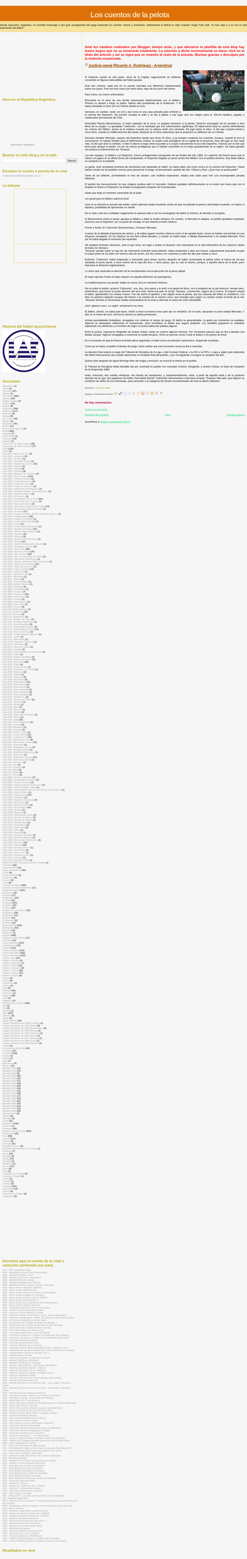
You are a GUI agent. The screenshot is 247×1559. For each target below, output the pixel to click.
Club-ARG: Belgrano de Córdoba (19, 473)
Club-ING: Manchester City (16, 739)
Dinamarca (8, 892)
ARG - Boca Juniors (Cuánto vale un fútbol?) (25, 1297)
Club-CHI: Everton (12, 614)
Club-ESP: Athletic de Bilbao (17, 657)
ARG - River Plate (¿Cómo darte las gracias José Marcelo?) (33, 1408)
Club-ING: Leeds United (14, 734)
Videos (6, 1191)
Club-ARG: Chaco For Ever (16, 483)
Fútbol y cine (9, 958)
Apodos (6, 398)
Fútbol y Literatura (12, 968)
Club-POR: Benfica (12, 810)
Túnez (6, 1178)
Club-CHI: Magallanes (14, 616)
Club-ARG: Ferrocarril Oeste (17, 503)
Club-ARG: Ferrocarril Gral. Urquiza (20, 501)
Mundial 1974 (9, 1091)
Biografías (8, 423)
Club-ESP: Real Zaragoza (16, 694)
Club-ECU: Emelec (12, 649)
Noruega (7, 1118)
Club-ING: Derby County (15, 732)
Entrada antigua (235, 414)
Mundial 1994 (9, 1103)
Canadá (6, 441)
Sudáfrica (7, 1163)
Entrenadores (9, 925)
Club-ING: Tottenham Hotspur (17, 757)
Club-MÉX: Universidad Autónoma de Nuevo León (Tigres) (32, 789)
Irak (4, 1005)
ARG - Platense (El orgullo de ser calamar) (24, 1370)
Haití (5, 988)
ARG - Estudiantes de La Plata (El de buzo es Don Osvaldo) (33, 1325)
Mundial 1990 (9, 1101)
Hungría (7, 995)
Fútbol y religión (11, 975)
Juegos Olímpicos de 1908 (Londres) (21, 1023)
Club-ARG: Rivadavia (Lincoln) (18, 546)
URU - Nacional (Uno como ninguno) (21, 1533)
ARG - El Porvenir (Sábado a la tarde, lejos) (24, 1320)
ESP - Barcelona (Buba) (15, 1458)
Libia (5, 1060)
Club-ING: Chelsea (12, 729)
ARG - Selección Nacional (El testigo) (21, 1425)
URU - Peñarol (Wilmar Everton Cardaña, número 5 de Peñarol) (35, 1541)
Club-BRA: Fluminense (14, 596)
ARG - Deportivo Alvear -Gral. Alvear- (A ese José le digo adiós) (35, 1315)
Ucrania (6, 1183)
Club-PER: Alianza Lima (15, 794)
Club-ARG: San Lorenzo (15, 554)
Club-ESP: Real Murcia (14, 684)
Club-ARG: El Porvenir (14, 496)
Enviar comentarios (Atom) (115, 421)
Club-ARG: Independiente (15, 516)
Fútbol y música (10, 970)
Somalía (7, 1161)
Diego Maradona (11, 890)
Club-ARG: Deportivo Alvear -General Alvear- (25, 491)
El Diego (7, 902)
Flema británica (10, 942)
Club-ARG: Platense (13, 534)
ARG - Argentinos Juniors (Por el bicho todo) (25, 1272)
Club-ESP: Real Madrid (14, 682)
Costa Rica (8, 877)
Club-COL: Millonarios (14, 639)
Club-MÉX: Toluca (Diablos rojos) (19, 787)
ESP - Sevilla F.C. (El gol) (15, 1483)
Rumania (7, 1151)
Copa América (10, 867)
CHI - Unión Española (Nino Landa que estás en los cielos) (32, 1450)
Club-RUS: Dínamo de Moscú (17, 817)
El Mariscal (8, 912)
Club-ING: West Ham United (17, 759)
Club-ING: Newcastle (13, 744)
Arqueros (7, 411)
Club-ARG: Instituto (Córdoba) (18, 519)
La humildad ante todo (14, 1048)
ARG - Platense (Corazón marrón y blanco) (24, 1367)
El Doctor (7, 905)
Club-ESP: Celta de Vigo (15, 667)
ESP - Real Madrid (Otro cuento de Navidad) (25, 1473)
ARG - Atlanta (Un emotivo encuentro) (22, 1277)
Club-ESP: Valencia (12, 702)
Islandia (6, 1010)
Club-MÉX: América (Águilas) (17, 777)
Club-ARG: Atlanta (12, 468)
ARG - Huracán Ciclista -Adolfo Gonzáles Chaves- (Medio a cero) (35, 1347)
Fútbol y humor (10, 965)
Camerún (7, 438)
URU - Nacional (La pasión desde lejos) (22, 1525)
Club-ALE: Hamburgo (13, 456)
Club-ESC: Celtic (11, 654)
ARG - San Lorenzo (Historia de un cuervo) (24, 1418)
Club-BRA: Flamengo (13, 594)
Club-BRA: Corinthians (14, 589)
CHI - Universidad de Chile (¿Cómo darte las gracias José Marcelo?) (37, 1448)
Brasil (5, 431)
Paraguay (7, 1128)
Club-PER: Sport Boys (14, 802)
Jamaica (7, 1015)
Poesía (6, 1138)
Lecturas (7, 1053)
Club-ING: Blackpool (13, 727)
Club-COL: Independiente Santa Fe (20, 634)
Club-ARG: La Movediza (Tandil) (19, 521)
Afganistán (8, 386)
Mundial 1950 (9, 1075)
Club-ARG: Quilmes (12, 536)
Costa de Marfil (10, 875)
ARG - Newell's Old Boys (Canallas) (21, 1360)
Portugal (7, 1143)
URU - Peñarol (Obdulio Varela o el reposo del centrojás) (31, 1538)
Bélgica (6, 421)
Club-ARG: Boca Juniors (15, 476)
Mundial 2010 (9, 1113)
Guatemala (8, 983)
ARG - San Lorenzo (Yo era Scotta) (20, 1420)
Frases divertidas (11, 955)
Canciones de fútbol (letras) (16, 443)
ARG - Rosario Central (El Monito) (20, 1415)
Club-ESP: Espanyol (13, 672)
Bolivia (6, 426)
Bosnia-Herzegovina (13, 428)
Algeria (6, 393)
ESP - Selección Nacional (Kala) (19, 1480)
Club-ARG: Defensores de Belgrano (20, 488)
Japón (6, 1018)
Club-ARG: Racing (12, 541)
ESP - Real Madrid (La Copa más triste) (22, 1468)
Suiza (5, 1168)
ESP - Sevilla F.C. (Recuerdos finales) (22, 1488)
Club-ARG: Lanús (11, 524)
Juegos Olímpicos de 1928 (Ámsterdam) (23, 1028)
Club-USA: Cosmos (12, 857)
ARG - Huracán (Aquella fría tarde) (20, 1340)
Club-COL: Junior (11, 636)
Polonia (6, 1141)
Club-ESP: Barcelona (13, 662)
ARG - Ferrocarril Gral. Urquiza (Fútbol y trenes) (27, 1327)
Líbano (6, 1055)
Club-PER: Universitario (14, 807)
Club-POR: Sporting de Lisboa (18, 815)
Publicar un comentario (96, 409)
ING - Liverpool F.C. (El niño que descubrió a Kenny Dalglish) (33, 1495)
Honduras (7, 993)
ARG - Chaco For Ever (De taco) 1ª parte (23, 1310)
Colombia (7, 865)
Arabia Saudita (10, 401)
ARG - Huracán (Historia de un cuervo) (22, 1345)
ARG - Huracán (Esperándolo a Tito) (21, 1342)
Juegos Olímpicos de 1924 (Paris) (20, 1025)
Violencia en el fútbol (13, 1193)
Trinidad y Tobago (11, 1176)
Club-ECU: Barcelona (13, 644)
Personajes (8, 1133)
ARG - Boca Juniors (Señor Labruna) (21, 1305)
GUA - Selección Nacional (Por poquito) (22, 1490)
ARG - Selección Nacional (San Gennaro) (23, 1433)
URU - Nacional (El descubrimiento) (20, 1518)
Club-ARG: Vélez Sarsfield (16, 569)
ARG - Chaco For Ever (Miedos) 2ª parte (23, 1312)
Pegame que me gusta (14, 1131)
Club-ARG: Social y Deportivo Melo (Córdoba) (26, 561)
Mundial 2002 (9, 1108)
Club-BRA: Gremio (12, 599)
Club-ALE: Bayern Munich (16, 453)
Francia (6, 948)
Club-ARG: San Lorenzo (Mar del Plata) (22, 556)
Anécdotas (8, 396)
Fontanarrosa (9, 945)
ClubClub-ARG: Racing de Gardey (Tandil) (24, 862)
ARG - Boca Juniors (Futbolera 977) (21, 1300)
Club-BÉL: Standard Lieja (15, 574)
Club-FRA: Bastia (11, 704)
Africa (5, 388)
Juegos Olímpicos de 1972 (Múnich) (21, 1038)
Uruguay (7, 1186)
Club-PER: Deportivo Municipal (18, 800)
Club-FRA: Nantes (12, 712)
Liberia (6, 1058)
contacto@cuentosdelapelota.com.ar (22, 175)
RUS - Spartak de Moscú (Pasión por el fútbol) (26, 1515)
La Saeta (7, 1050)
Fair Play (7, 940)
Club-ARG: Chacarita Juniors (17, 481)
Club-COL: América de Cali (16, 631)
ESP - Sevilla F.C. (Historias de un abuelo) (24, 1485)
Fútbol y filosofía (11, 960)
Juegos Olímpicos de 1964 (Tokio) (20, 1035)
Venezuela (8, 1188)
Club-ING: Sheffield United (16, 749)
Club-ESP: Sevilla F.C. (14, 697)
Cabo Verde (8, 436)
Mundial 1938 (9, 1073)
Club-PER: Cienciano (13, 797)
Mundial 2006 (9, 1111)
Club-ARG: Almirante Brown (16, 461)
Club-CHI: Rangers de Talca (17, 619)
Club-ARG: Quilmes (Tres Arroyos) (20, 539)
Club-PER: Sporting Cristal (16, 805)
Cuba (5, 882)
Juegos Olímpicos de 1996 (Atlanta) (20, 1043)
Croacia (6, 880)
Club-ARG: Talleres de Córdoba (18, 564)
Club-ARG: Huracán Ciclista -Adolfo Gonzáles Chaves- (30, 514)
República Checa (11, 1146)
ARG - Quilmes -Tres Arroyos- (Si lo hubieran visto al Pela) (32, 1377)
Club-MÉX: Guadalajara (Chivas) (19, 779)
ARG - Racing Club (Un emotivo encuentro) (24, 1393)
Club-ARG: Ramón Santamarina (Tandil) (23, 544)
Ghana (6, 978)
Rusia (5, 1153)
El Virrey (7, 922)
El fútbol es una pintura (14, 910)
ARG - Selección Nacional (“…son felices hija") (26, 1435)
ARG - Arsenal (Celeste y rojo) (18, 1275)
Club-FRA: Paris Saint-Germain (18, 714)
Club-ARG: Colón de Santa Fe (18, 486)
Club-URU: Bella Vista (14, 827)
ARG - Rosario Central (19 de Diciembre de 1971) (27, 1410)
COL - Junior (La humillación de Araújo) (22, 1453)
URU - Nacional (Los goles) (16, 1528)
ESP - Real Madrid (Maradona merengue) (23, 1470)
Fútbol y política (10, 973)
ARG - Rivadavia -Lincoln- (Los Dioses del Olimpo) (28, 1398)
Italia (5, 1013)
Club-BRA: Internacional (15, 601)
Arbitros (6, 403)
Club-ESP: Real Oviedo (14, 687)
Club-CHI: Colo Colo (13, 611)
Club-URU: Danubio (13, 832)
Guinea (6, 985)
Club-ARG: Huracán (13, 511)
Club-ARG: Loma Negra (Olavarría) (20, 526)
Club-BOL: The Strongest (15, 581)
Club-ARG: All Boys (12, 458)
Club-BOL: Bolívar (12, 579)
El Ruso (6, 917)
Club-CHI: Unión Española (16, 624)
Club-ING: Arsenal (12, 724)
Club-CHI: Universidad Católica (18, 626)
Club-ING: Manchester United (17, 742)
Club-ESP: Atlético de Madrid (17, 659)
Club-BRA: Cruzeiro (12, 591)
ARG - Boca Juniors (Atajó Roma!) (20, 1290)
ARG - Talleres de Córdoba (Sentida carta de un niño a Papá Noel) (36, 1440)
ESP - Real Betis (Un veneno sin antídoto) (24, 1465)
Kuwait (6, 1045)
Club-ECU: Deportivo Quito (16, 646)
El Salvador (8, 920)
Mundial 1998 (9, 1106)
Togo (5, 1171)
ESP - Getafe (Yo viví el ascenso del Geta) (24, 1463)
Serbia (6, 1158)
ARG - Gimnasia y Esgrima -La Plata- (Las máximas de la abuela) (36, 1335)
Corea (6, 872)
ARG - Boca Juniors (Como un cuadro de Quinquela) (29, 1292)
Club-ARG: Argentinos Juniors (18, 463)
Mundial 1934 (9, 1070)
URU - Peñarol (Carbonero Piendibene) (22, 1535)
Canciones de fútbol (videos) (17, 446)
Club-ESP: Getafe (11, 674)
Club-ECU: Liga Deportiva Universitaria (22, 651)
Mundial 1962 (9, 1083)
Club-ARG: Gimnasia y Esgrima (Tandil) (22, 509)
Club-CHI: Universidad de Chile (18, 629)
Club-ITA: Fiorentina (13, 762)
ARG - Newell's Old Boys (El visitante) (22, 1362)
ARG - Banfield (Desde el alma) (18, 1280)
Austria (6, 416)
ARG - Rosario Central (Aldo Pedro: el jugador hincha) (30, 1413)
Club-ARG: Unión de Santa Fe (18, 566)
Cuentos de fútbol (102, 388)
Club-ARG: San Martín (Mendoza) (20, 559)
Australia (7, 413)
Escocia (6, 930)
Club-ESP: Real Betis (13, 679)
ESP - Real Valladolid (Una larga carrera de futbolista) (30, 1478)
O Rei (5, 1121)
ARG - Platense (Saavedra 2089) (19, 1375)
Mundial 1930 (9, 1068)
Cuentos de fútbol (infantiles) (17, 887)
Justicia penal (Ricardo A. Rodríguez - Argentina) (130, 65)
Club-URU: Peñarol (12, 845)
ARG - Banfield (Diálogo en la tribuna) (22, 1282)
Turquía (6, 1181)
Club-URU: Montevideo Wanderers (20, 840)
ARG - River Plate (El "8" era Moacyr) (21, 1400)
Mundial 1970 (9, 1088)
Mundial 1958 (9, 1080)
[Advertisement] (155, 40)
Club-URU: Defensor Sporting (17, 835)
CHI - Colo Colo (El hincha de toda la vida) (24, 1445)
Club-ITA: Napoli (11, 772)
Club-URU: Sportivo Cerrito (16, 855)
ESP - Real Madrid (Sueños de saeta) (21, 1475)
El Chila (6, 900)
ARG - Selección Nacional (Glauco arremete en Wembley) (32, 1428)
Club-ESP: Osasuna (13, 677)
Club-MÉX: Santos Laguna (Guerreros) (22, 784)
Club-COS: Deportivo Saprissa (18, 641)
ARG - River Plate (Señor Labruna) (20, 1405)
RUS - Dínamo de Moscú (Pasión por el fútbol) (26, 1513)
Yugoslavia (8, 1196)
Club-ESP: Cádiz (11, 664)
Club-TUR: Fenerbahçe (14, 825)
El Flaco (7, 907)
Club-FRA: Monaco (12, 709)
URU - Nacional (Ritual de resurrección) (22, 1530)
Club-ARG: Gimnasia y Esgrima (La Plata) (24, 506)
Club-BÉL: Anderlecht (13, 571)
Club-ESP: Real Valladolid (16, 692)
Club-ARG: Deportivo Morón (17, 493)
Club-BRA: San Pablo (13, 604)
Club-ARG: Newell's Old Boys (17, 529)
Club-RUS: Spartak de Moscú (17, 820)
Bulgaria (7, 433)
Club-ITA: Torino (11, 774)
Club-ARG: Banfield (12, 471)
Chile (5, 448)
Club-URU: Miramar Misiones (17, 837)
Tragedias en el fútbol (13, 1173)
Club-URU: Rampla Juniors (16, 847)
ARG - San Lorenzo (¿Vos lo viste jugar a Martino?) (28, 1423)
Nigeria (6, 1116)
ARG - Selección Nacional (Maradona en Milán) (26, 1430)
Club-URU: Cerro (11, 830)
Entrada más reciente (97, 414)
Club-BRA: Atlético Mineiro (16, 584)
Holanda (7, 990)
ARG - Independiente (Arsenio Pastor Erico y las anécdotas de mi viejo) (38, 1350)
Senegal (7, 1156)
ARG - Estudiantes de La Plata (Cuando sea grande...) (30, 1322)
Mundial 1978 (9, 1093)
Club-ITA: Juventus (12, 767)
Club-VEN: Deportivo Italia (16, 860)
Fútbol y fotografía (12, 963)
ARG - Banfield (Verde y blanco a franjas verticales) (28, 1285)
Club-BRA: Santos (12, 606)
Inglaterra (7, 1000)
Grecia (6, 980)
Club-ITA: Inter (10, 764)
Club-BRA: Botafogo (13, 586)
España (6, 935)
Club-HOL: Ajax (10, 719)
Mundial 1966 (9, 1085)
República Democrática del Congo (20, 1148)
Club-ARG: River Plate (14, 549)
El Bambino (8, 897)
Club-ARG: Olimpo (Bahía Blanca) (20, 531)
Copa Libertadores (12, 870)
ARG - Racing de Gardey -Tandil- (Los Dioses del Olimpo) (31, 1395)
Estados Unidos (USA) (14, 937)
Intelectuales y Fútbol (13, 1003)
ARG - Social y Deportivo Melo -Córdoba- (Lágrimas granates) (34, 1438)
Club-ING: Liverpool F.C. (15, 737)
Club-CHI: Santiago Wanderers (18, 621)
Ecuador (7, 895)
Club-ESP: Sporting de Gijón (17, 699)
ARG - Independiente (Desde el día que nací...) (26, 1352)
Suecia (6, 1166)
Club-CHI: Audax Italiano (15, 609)
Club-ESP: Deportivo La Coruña (19, 669)
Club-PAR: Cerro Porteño (15, 792)
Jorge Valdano (10, 1020)
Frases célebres (11, 950)
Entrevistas (8, 927)
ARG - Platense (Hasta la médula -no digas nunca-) (28, 1372)
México (6, 1065)
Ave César (8, 418)
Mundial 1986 (9, 1098)
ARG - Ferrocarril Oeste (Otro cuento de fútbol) (26, 1332)
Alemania (7, 391)
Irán (4, 1008)
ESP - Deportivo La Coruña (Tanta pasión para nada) (29, 1460)
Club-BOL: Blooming (13, 576)
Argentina (7, 408)
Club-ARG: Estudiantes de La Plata (20, 498)
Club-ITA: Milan (10, 769)
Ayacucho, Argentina (22, 144)
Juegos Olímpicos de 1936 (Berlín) (20, 1030)
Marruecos (8, 1063)
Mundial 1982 (9, 1096)
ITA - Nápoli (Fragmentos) (15, 1498)
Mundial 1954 (9, 1078)
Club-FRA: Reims (11, 717)
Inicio (168, 414)
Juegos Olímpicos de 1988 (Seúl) (19, 1040)
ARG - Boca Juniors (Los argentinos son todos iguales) (30, 1302)
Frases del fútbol (11, 953)
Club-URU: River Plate (14, 850)
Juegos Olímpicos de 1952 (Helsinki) (21, 1033)
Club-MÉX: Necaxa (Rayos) (16, 782)
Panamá (7, 1126)
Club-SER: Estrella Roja (15, 822)
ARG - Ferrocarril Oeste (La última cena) (23, 1330)
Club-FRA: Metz (11, 707)
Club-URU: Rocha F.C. (14, 852)
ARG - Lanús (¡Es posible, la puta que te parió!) (26, 1357)
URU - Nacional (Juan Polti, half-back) (22, 1523)
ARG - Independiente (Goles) (17, 1355)
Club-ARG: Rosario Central (16, 551)
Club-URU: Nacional (13, 842)
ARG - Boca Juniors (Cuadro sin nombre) (23, 1295)
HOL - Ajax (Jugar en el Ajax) (17, 1493)
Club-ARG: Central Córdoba (17, 478)
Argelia (6, 406)
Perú (5, 1136)
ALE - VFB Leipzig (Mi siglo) (17, 1270)
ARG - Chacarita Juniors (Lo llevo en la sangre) (26, 1307)
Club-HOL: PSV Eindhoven (16, 722)
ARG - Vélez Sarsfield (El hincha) (19, 1443)
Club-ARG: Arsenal (12, 466)
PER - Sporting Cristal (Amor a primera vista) (25, 1510)
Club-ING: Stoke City (13, 754)
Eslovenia (7, 932)
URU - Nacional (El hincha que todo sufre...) (25, 1520)
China (5, 451)
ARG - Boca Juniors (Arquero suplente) (22, 1287)
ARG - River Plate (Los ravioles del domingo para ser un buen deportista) (39, 1403)
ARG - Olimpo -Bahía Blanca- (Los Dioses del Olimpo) (30, 1365)
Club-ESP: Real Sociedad (15, 689)
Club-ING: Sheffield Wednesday (19, 752)
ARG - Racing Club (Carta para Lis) (20, 1380)
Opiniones (8, 1123)
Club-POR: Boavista (13, 812)
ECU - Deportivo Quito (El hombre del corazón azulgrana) (31, 1455)
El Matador (8, 915)
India (5, 998)
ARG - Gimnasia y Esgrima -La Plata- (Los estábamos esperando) (36, 1337)
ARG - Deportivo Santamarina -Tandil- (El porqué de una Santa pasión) (38, 1317)
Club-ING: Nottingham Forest (17, 747)
